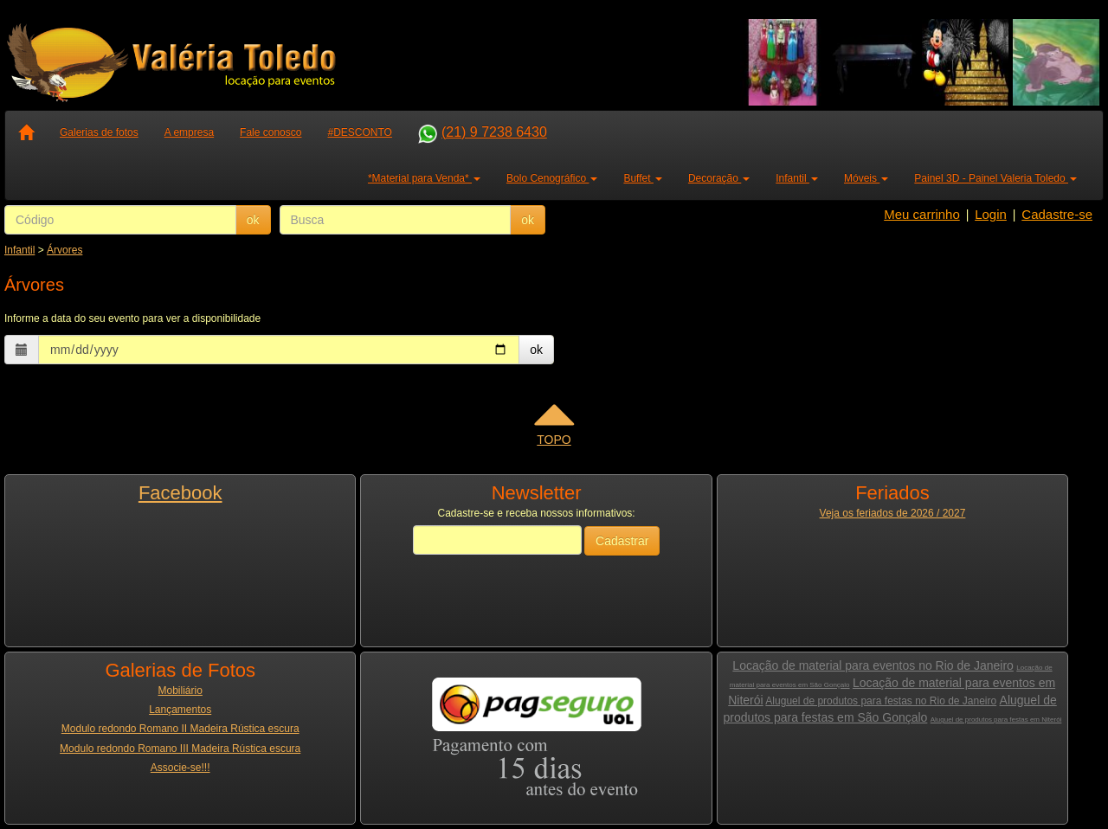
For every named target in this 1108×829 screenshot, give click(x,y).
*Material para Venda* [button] (424, 178)
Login (991, 214)
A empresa (189, 132)
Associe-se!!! (180, 768)
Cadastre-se (1056, 214)
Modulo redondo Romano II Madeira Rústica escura (180, 729)
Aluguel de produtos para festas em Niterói (996, 719)
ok (253, 220)
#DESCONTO (359, 132)
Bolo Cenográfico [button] (551, 178)
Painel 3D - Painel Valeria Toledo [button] (995, 178)
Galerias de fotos (99, 132)
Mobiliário (180, 690)
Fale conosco (270, 132)
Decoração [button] (719, 178)
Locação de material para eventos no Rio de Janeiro (873, 665)
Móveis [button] (866, 178)
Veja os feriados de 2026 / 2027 (893, 513)
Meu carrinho (922, 214)
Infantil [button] (797, 178)
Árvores (64, 250)
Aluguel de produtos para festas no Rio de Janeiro (880, 701)
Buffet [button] (642, 178)
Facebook (180, 493)
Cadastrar (622, 541)
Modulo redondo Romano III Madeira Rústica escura (180, 748)
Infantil (19, 250)
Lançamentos (180, 710)
